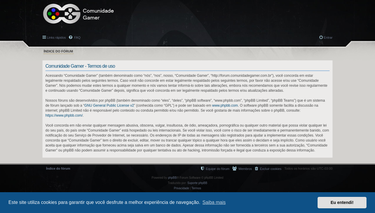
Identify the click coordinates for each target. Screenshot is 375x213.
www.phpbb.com (225, 105)
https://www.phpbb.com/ (64, 115)
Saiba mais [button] (214, 202)
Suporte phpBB (197, 183)
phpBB (172, 177)
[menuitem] (268, 168)
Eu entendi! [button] (342, 202)
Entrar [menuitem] (328, 37)
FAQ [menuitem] (77, 37)
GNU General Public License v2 (109, 105)
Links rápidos (56, 37)
